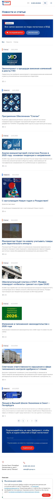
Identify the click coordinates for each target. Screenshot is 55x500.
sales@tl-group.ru (29, 469)
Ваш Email (10, 438)
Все (3, 42)
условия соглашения (41, 443)
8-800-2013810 (36, 3)
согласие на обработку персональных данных (24, 492)
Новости (9, 42)
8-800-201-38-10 (29, 466)
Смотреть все (33, 32)
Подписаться (27, 448)
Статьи (16, 42)
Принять (46, 495)
